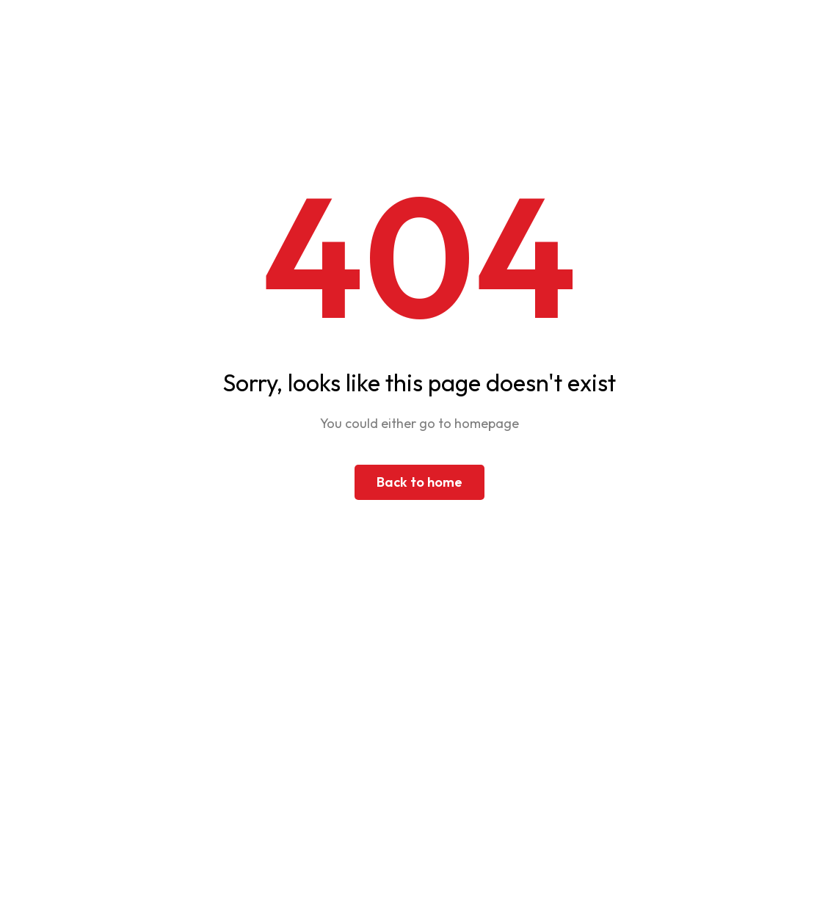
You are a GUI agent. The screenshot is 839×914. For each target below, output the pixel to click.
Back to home (419, 482)
